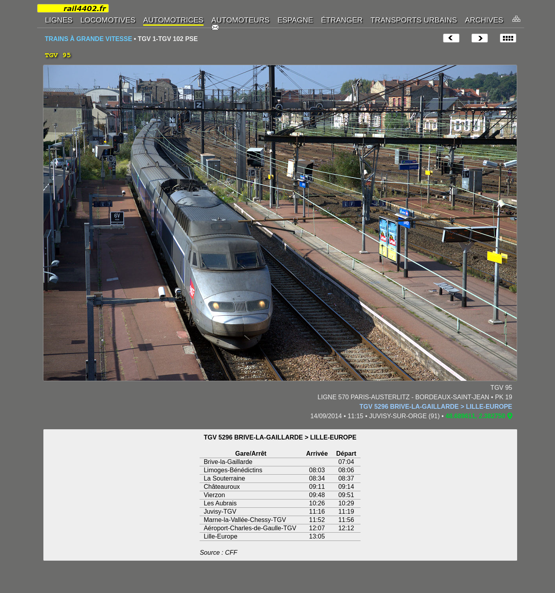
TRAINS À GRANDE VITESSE (88, 39)
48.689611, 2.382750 (475, 416)
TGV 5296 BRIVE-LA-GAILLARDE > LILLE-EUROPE (435, 406)
